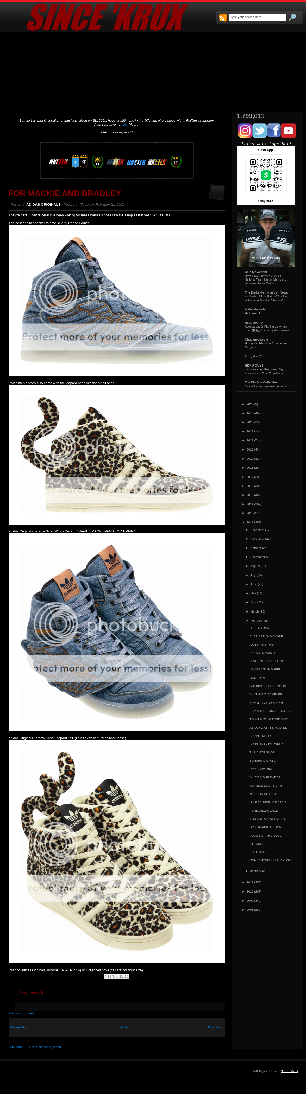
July (253, 575)
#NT (124, 124)
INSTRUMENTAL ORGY (266, 744)
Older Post (214, 1027)
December (257, 529)
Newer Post (20, 1027)
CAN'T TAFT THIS (261, 644)
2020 (250, 449)
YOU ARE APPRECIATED (267, 818)
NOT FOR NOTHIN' (262, 794)
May (253, 593)
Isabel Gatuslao (256, 309)
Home (123, 1027)
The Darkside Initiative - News (266, 292)
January (255, 870)
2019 (250, 458)
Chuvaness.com (256, 339)
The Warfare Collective (261, 382)
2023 (250, 422)
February (256, 620)
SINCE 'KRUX (289, 1071)
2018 (250, 467)
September (257, 556)
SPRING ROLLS (260, 736)
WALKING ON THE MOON (267, 686)
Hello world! (252, 313)
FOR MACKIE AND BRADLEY (65, 193)
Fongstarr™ (253, 356)
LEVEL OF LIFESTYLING (266, 661)
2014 (250, 504)
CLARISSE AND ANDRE (266, 636)
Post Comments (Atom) (45, 1047)
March (254, 611)
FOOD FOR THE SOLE (265, 835)
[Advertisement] (153, 72)
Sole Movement (256, 272)
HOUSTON (257, 677)
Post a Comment (21, 1013)
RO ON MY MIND (261, 769)
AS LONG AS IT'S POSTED (268, 727)
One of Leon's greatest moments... (267, 386)
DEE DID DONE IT (262, 628)
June (253, 584)
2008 (250, 909)
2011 (250, 882)
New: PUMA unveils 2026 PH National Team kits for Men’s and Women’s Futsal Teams (266, 279)
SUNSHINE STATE (262, 760)
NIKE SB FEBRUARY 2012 (267, 802)
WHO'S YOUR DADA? (264, 777)
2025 (250, 404)
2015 (250, 495)
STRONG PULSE (261, 843)
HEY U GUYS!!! (256, 365)
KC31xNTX (257, 852)
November (257, 538)
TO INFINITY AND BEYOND (268, 719)
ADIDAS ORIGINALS (43, 204)
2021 (250, 440)
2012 (250, 522)
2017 (250, 476)
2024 (250, 413)
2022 (250, 431)
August (255, 566)
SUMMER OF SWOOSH (266, 702)
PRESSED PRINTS (262, 652)
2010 (250, 891)
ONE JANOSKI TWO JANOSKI (270, 860)
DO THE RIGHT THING (265, 827)
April (253, 602)
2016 (250, 485)
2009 (250, 900)
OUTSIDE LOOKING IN (265, 785)
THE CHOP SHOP (262, 752)
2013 (250, 513)
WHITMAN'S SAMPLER (265, 694)
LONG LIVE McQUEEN (265, 669)
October (255, 547)
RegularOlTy (254, 322)
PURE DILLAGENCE (263, 810)
